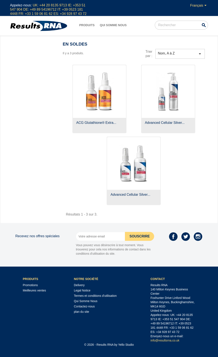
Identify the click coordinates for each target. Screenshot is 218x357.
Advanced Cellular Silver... (165, 122)
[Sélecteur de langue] (199, 5)
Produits (87, 25)
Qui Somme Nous (113, 25)
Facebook (173, 236)
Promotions (30, 285)
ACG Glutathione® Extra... (96, 122)
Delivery (79, 285)
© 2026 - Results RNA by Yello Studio (109, 344)
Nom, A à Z (180, 53)
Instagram (198, 236)
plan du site (81, 311)
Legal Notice (82, 290)
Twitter (185, 236)
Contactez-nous (84, 306)
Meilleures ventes (34, 290)
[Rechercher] (181, 25)
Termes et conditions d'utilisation (95, 295)
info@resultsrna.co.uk (165, 340)
